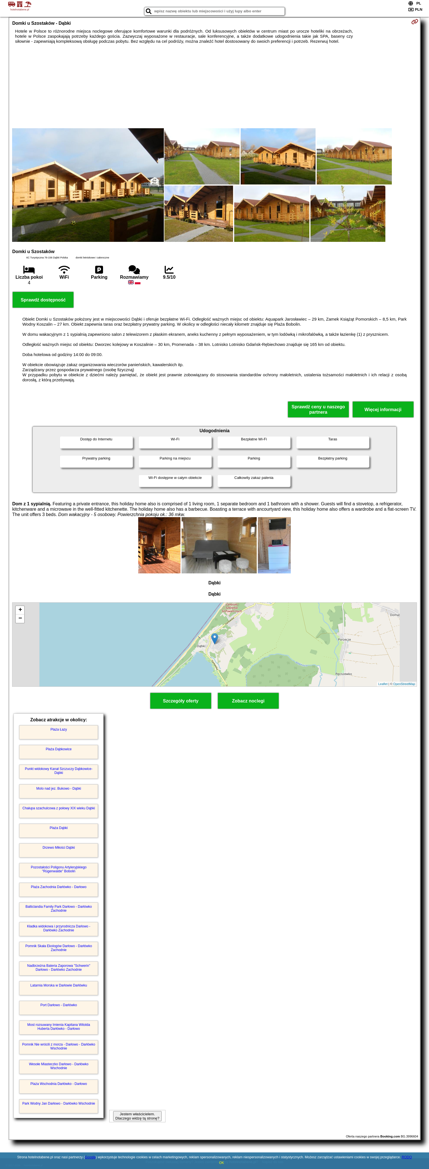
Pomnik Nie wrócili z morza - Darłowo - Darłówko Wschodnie (58, 1046)
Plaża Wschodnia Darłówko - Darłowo (58, 1084)
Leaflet (383, 684)
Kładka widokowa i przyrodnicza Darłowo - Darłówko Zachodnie (58, 928)
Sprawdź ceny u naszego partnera (318, 409)
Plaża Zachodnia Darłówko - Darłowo (58, 887)
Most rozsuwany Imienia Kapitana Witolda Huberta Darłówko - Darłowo (58, 1027)
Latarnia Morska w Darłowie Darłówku (58, 985)
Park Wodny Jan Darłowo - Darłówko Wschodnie (58, 1103)
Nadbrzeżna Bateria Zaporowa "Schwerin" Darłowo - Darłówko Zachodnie (58, 968)
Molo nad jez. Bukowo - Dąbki (58, 788)
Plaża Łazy (58, 729)
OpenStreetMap (404, 684)
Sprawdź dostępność (43, 300)
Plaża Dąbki (59, 828)
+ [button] (20, 610)
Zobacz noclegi (248, 701)
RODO (407, 1157)
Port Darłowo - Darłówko (58, 1005)
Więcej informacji (383, 409)
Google (90, 1157)
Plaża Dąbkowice (59, 749)
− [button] (20, 618)
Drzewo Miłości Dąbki (59, 848)
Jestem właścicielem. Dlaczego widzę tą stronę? (137, 1116)
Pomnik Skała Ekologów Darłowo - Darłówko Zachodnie (58, 948)
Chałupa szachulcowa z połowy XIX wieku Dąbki (59, 808)
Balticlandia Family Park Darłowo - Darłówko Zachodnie (58, 909)
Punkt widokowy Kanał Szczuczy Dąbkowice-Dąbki (58, 771)
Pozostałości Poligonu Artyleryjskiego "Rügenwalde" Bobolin (58, 869)
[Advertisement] (214, 86)
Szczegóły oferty (180, 701)
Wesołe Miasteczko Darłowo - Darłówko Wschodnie (58, 1066)
